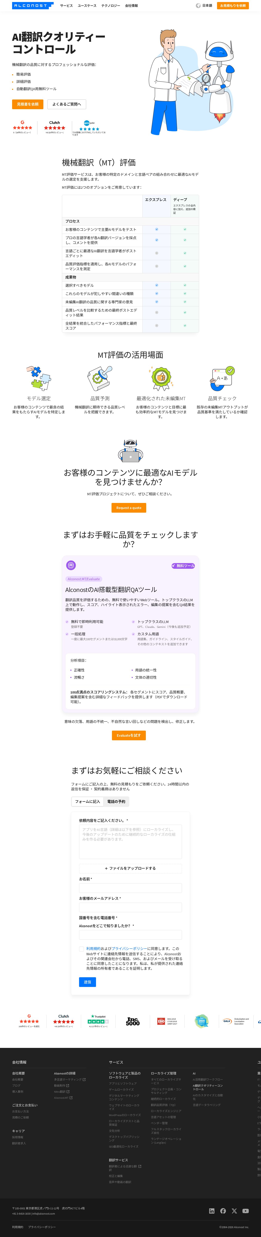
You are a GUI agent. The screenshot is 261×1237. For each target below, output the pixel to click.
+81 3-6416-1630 (21, 1213)
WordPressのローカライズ (125, 1115)
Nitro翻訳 (62, 1092)
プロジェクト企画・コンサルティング (166, 1091)
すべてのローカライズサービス (166, 1081)
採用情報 (17, 1137)
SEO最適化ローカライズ (123, 1146)
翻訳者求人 (19, 1143)
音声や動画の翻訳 (120, 1182)
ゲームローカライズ (121, 1089)
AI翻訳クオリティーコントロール (208, 1087)
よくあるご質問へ (66, 104)
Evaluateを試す (129, 735)
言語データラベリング (207, 1105)
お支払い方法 (20, 1111)
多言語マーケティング (70, 1079)
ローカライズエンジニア (166, 1111)
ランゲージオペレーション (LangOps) (166, 1140)
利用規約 (93, 948)
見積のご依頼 (20, 1117)
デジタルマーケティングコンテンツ (124, 1097)
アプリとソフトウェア (123, 1083)
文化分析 (114, 1131)
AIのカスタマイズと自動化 (208, 1097)
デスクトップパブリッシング (124, 1138)
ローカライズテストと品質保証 (124, 1123)
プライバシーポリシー (129, 948)
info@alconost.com (43, 1213)
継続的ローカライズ (163, 1099)
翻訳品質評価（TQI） (164, 1105)
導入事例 (17, 1092)
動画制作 (61, 1085)
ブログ (16, 1085)
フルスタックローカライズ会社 (166, 1131)
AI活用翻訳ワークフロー (208, 1079)
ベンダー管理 (159, 1123)
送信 (87, 982)
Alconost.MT (63, 1098)
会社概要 (17, 1079)
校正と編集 (116, 1176)
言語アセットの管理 (163, 1117)
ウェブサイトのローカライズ (124, 1107)
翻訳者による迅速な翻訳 (125, 1168)
